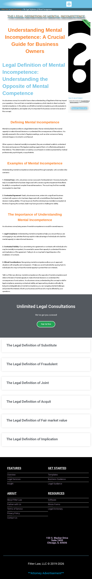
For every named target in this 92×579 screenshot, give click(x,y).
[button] (69, 4)
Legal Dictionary (15, 9)
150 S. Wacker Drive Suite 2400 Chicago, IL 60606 (57, 540)
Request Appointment (79, 108)
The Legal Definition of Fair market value (36, 420)
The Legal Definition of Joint (27, 383)
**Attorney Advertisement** (46, 573)
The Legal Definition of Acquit (28, 402)
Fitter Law (5, 9)
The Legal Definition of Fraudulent (31, 364)
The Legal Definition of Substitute (31, 345)
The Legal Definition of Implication (32, 439)
